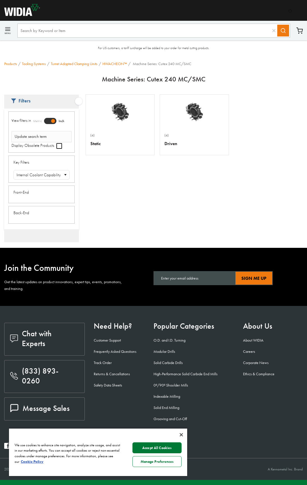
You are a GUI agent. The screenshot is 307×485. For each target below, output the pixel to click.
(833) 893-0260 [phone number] (34, 376)
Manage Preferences (157, 461)
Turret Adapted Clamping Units (74, 63)
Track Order (103, 362)
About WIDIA (253, 340)
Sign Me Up (253, 278)
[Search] (283, 30)
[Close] (181, 434)
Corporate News (256, 362)
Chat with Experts (31, 338)
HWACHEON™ (114, 63)
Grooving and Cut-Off (170, 418)
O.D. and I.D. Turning (169, 340)
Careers (249, 351)
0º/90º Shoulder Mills (171, 385)
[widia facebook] (7, 447)
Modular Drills (164, 351)
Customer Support (107, 340)
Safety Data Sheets (108, 385)
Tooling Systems (34, 63)
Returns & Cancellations (112, 373)
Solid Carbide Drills (168, 362)
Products (10, 63)
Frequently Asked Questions (115, 351)
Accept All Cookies (156, 447)
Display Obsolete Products (37, 145)
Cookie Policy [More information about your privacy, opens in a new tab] (32, 461)
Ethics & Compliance (258, 373)
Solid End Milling (166, 407)
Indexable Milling (167, 396)
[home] (20, 14)
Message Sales (40, 408)
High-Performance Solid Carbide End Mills (185, 373)
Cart (299, 31)
